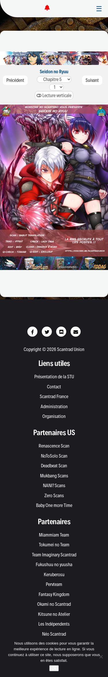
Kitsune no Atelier (54, 614)
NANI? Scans (54, 485)
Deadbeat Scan (54, 465)
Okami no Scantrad (54, 604)
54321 (54, 79)
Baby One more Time (54, 505)
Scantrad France (54, 396)
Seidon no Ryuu (54, 71)
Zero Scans (54, 495)
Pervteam (54, 584)
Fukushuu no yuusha (54, 564)
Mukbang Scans (54, 475)
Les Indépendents (54, 623)
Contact (54, 386)
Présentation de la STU (54, 376)
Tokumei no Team (54, 544)
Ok (54, 668)
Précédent (15, 80)
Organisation (54, 416)
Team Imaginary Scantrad (54, 554)
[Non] (101, 656)
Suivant (92, 80)
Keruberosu (54, 574)
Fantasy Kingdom (54, 594)
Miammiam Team (54, 534)
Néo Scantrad (54, 634)
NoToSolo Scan (54, 455)
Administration (54, 406)
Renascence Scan (54, 445)
